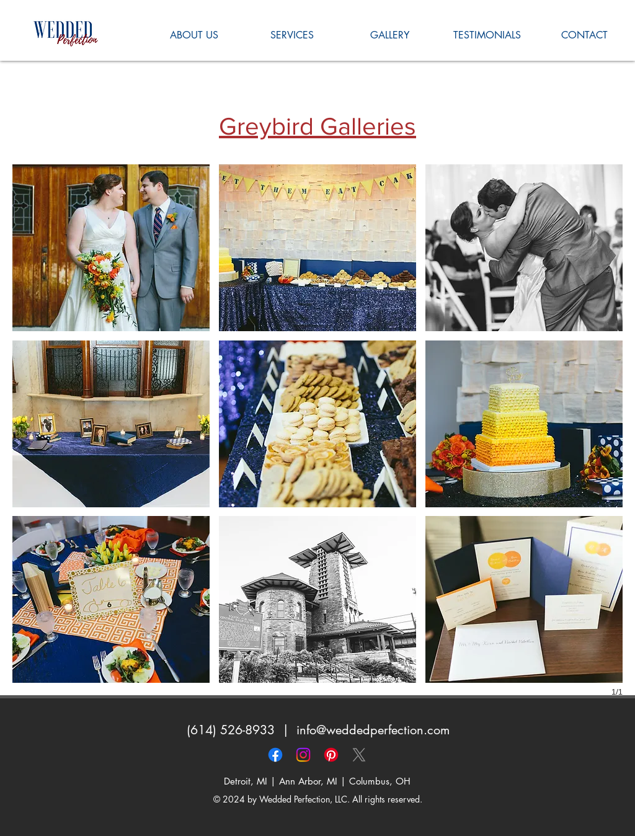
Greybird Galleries (317, 126)
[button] (111, 247)
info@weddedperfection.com (373, 730)
